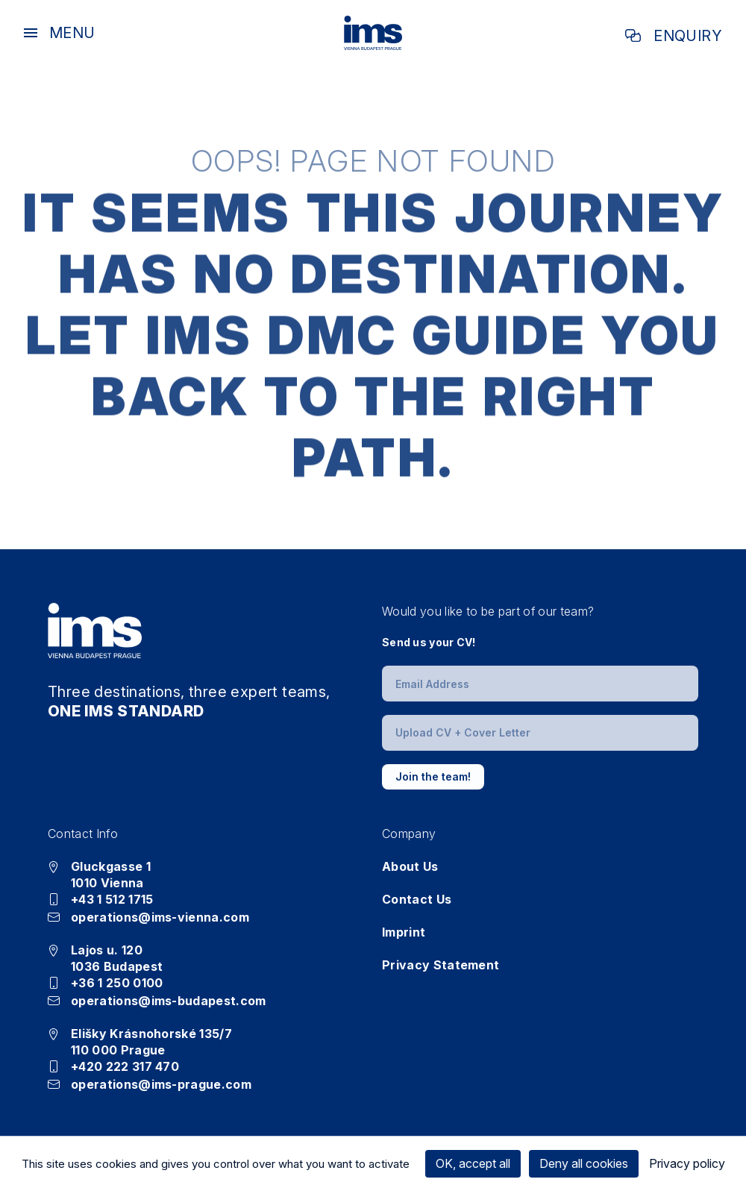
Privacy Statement (440, 964)
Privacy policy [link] (687, 1163)
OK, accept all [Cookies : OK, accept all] (473, 1163)
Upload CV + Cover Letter (462, 732)
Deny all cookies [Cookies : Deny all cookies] (583, 1163)
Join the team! (433, 776)
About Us (410, 866)
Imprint (403, 932)
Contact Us (416, 899)
